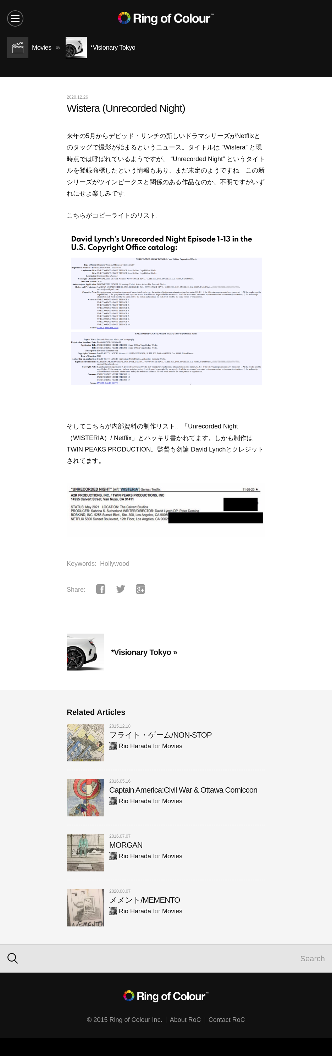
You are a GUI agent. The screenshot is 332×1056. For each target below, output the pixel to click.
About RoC (185, 1019)
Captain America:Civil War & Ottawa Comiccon (183, 790)
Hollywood (114, 563)
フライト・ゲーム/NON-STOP (160, 735)
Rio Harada (130, 746)
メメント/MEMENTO (144, 900)
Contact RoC (227, 1019)
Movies (172, 746)
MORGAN (126, 845)
